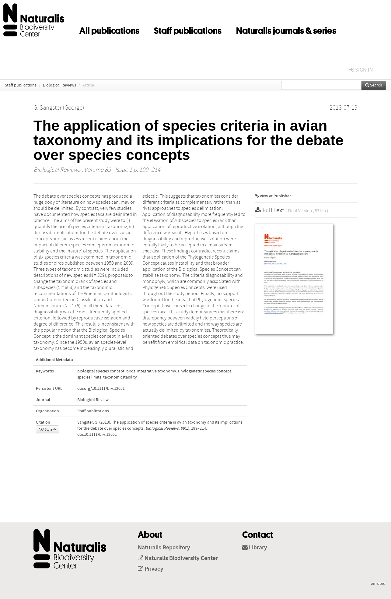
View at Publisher (273, 196)
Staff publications (188, 29)
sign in (361, 70)
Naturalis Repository (164, 548)
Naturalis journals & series (286, 29)
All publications (109, 29)
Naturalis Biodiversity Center (178, 558)
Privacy (150, 569)
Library (254, 548)
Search (373, 85)
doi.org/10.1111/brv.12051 (101, 388)
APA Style (47, 429)
